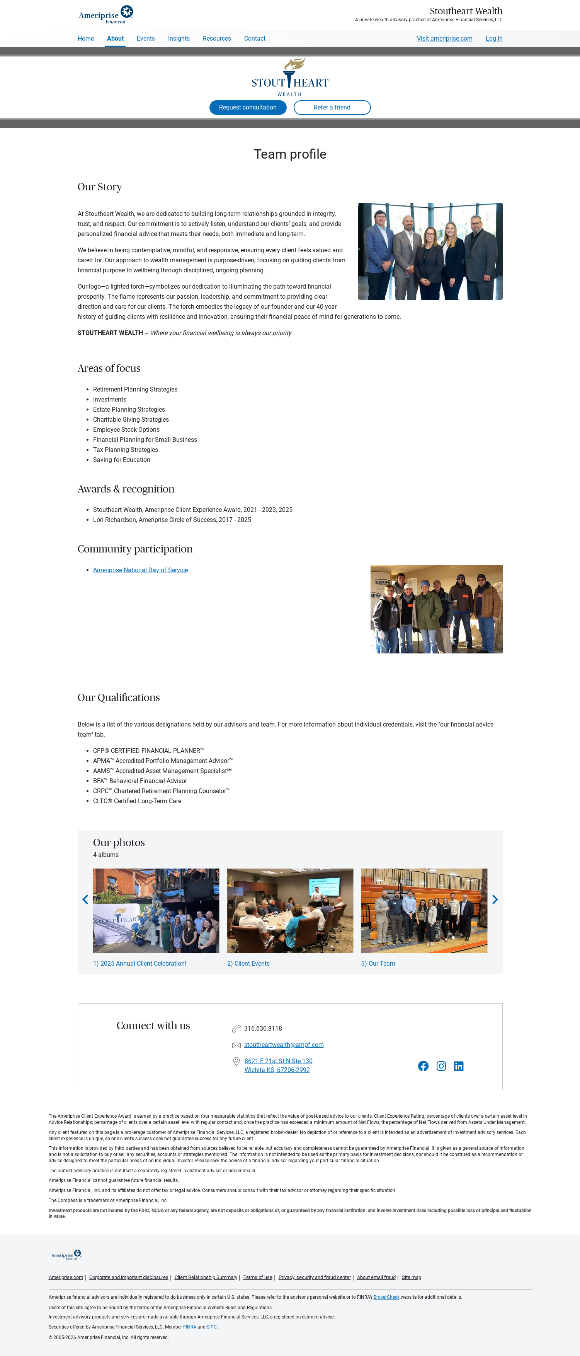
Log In (494, 38)
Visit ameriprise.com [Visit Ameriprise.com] (445, 38)
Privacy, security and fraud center (315, 1277)
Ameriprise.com (66, 1277)
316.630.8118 (263, 1028)
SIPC (212, 1327)
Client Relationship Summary (206, 1277)
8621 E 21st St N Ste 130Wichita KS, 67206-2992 (279, 1065)
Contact (254, 38)
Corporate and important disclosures (128, 1277)
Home (86, 38)
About (115, 38)
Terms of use (257, 1277)
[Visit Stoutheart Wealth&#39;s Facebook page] (423, 1066)
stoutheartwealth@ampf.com (284, 1044)
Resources (217, 38)
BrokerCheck (387, 1297)
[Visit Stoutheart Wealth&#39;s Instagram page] (441, 1066)
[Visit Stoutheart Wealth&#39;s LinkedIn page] (459, 1066)
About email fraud (376, 1277)
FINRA (189, 1327)
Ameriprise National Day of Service (140, 570)
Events (146, 38)
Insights (179, 38)
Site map (411, 1277)
